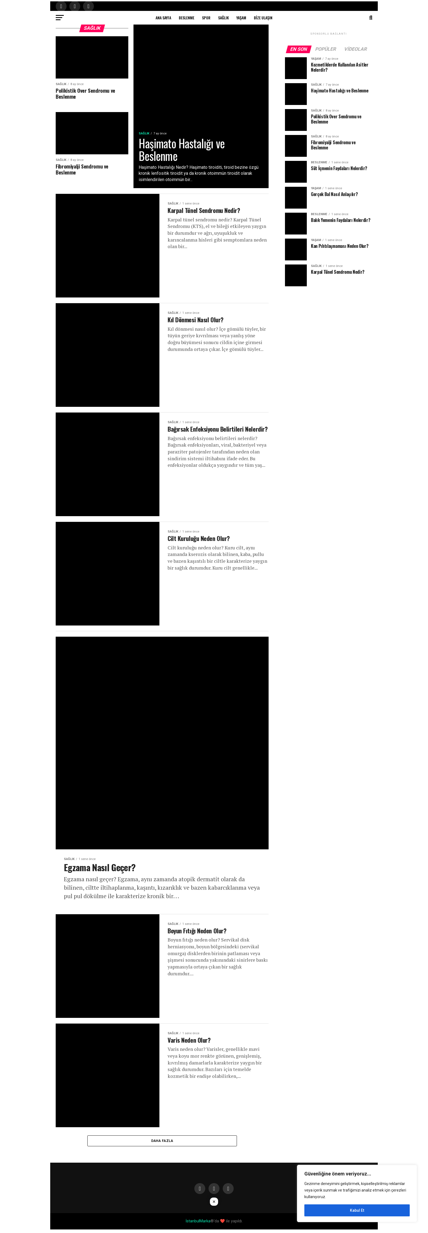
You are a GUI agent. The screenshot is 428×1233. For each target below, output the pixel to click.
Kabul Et (357, 1210)
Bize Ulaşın (263, 17)
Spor (206, 17)
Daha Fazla (162, 1143)
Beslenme (186, 17)
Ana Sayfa (163, 17)
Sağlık (223, 17)
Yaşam (241, 17)
